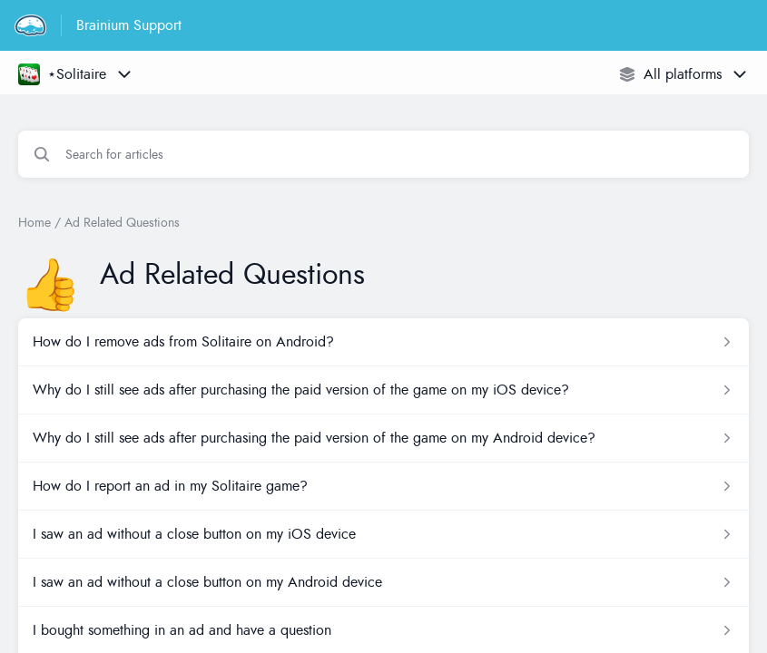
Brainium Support (129, 25)
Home (34, 222)
